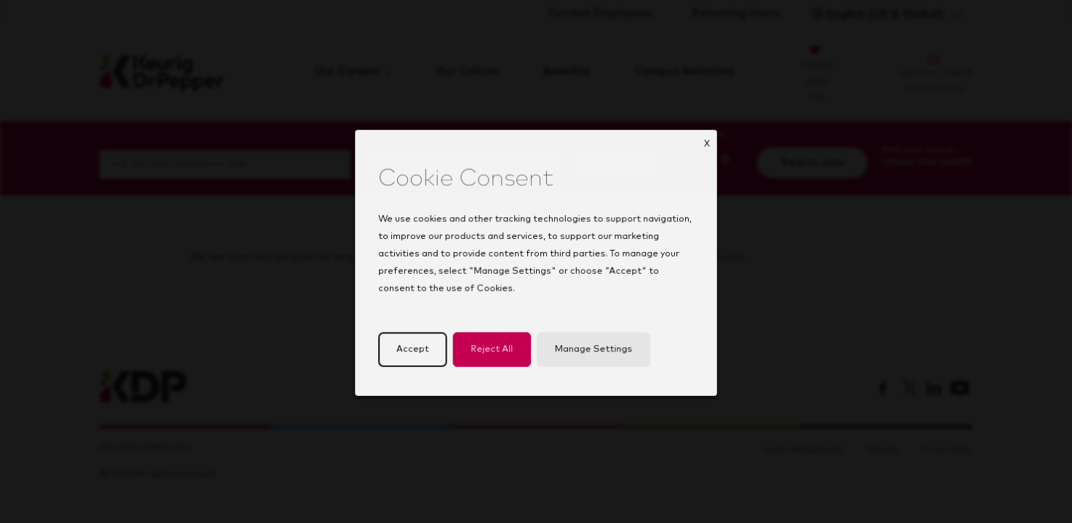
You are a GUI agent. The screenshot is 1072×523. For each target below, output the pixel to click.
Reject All (493, 356)
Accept (417, 356)
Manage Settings (591, 356)
